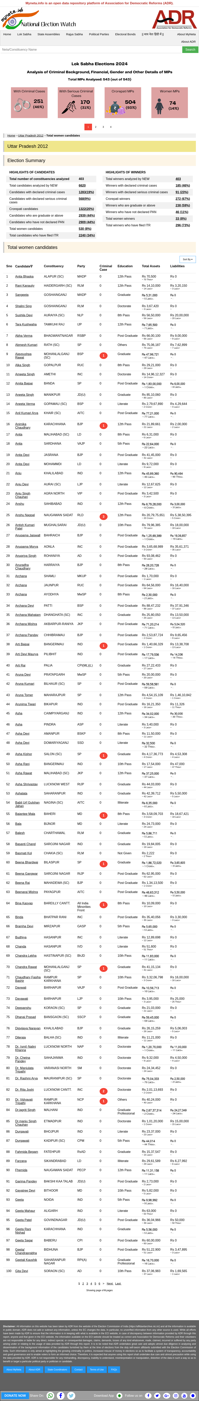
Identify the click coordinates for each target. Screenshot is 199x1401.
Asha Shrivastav (26, 784)
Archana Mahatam (28, 614)
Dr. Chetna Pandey (22, 1059)
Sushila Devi (23, 315)
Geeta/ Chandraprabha (26, 1251)
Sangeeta (22, 294)
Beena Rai (22, 882)
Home (7, 34)
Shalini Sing (23, 306)
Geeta (19, 1199)
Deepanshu (23, 1008)
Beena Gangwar (26, 873)
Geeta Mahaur (25, 1210)
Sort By (188, 259)
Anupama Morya (26, 546)
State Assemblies (49, 34)
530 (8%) (85, 228)
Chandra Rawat (26, 967)
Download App (104, 1395)
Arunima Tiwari (25, 704)
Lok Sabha (24, 34)
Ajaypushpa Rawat (23, 355)
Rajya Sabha (74, 34)
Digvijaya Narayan (27, 1028)
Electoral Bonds (125, 34)
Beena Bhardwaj (26, 862)
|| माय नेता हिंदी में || (153, 34)
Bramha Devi (24, 926)
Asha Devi (22, 733)
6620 (82, 185)
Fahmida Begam (26, 1151)
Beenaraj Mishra (26, 892)
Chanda (20, 946)
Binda (19, 917)
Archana (21, 576)
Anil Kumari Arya (26, 413)
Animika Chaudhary (22, 425)
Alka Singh (22, 365)
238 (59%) (183, 205)
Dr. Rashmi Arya (26, 1078)
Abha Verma (23, 335)
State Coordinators (57, 1369)
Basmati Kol (23, 853)
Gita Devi (21, 1271)
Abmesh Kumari (26, 345)
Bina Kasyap (24, 903)
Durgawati (22, 1140)
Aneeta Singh (24, 394)
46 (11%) (182, 212)
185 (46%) (183, 185)
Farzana (21, 1161)
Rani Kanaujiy (24, 285)
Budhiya (20, 937)
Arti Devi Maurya (26, 654)
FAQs (114, 1369)
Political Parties (99, 34)
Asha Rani (22, 764)
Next (110, 1283)
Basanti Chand (25, 844)
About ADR (188, 41)
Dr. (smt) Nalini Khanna (25, 1048)
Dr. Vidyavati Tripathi (24, 1101)
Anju (18, 473)
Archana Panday (26, 635)
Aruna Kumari (24, 683)
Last (118, 1283)
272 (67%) (183, 198)
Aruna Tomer (24, 695)
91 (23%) (182, 192)
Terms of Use (97, 1369)
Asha (18, 713)
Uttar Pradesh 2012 (30, 135)
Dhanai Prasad (25, 1017)
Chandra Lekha (25, 955)
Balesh (20, 833)
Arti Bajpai (22, 644)
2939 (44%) (87, 215)
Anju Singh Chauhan (22, 495)
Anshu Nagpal (25, 515)
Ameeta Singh (25, 374)
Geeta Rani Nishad (23, 1230)
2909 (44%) (87, 222)
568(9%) (84, 198)
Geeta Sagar (24, 1240)
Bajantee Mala (25, 814)
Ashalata (21, 793)
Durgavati (21, 1131)
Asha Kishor (23, 754)
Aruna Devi (23, 674)
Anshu (19, 503)
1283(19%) (86, 192)
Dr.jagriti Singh (25, 1110)
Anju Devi (21, 484)
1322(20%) (86, 209)
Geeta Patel (23, 1220)
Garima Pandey (26, 1181)
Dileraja (20, 1037)
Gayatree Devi (25, 1190)
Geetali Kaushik (26, 1260)
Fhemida (21, 1170)
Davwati (20, 987)
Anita (18, 434)
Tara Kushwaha (26, 324)
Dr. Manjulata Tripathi (24, 1069)
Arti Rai (20, 665)
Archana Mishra (26, 624)
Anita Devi (22, 455)
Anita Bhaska (24, 276)
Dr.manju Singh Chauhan (25, 1123)
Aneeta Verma (25, 404)
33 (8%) (181, 218)
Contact (78, 1369)
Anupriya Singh (25, 555)
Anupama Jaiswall (27, 535)
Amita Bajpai (24, 383)
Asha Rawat (23, 773)
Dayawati (21, 998)
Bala (18, 823)
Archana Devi (24, 605)
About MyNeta (186, 34)
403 (178, 179)
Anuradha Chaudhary (22, 566)
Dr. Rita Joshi (24, 1089)
